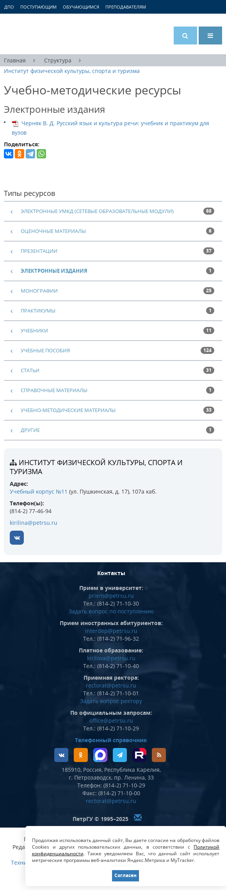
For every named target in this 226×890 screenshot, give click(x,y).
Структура (57, 60)
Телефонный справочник (111, 740)
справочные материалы (54, 390)
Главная (15, 60)
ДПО (9, 7)
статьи (30, 370)
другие (30, 429)
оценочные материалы (53, 230)
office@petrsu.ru (111, 720)
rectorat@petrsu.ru (111, 685)
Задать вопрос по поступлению (111, 611)
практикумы (38, 310)
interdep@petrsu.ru (111, 630)
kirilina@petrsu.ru (33, 522)
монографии (39, 290)
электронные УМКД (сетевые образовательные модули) (97, 211)
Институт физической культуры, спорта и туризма (72, 71)
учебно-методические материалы (68, 410)
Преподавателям (125, 7)
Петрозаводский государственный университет (33, 33)
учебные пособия (45, 350)
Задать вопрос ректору (111, 701)
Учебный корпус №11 (39, 491)
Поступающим (38, 7)
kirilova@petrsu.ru (111, 658)
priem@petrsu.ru (111, 595)
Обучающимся (81, 7)
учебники (34, 330)
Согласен (125, 875)
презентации (39, 250)
